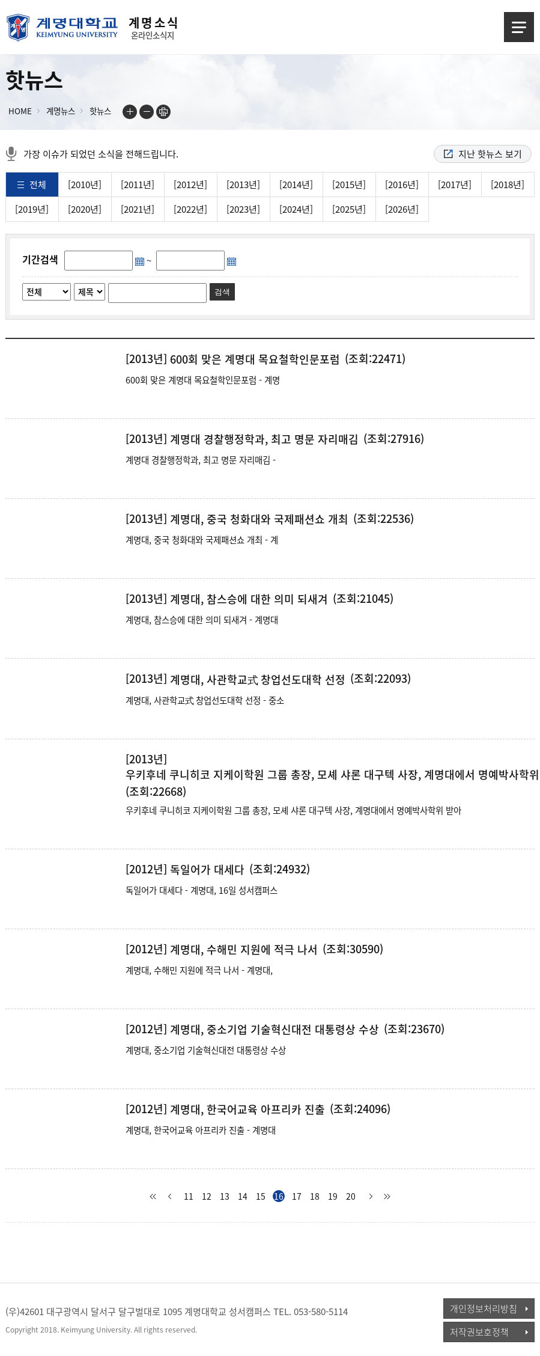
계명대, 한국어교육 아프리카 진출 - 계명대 (201, 1130)
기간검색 (40, 259)
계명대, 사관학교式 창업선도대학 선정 (257, 680)
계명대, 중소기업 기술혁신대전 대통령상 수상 (274, 1029)
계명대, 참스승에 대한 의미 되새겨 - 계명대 (202, 619)
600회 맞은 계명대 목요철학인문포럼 (255, 359)
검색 (222, 291)
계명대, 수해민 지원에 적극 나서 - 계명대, (199, 970)
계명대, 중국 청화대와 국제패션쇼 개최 (259, 519)
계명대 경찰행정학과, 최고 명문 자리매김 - (201, 459)
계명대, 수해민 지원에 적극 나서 (244, 949)
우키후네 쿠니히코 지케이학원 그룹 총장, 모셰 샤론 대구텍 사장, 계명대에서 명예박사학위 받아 (293, 810)
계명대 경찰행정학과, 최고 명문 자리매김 (264, 439)
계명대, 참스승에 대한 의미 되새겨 (249, 599)
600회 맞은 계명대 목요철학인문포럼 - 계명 (203, 379)
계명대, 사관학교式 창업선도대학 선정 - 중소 (205, 700)
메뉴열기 (519, 27)
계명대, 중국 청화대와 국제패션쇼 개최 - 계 (202, 539)
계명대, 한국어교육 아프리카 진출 (247, 1109)
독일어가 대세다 (207, 870)
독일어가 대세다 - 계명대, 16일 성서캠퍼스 (202, 890)
